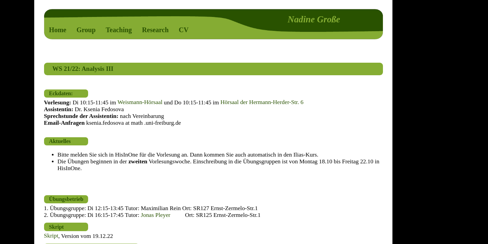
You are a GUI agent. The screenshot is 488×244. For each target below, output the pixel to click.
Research (155, 30)
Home (57, 30)
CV (184, 30)
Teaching (119, 30)
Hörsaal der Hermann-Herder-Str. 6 (261, 102)
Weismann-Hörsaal (140, 102)
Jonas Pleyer (155, 215)
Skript (51, 236)
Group (86, 30)
